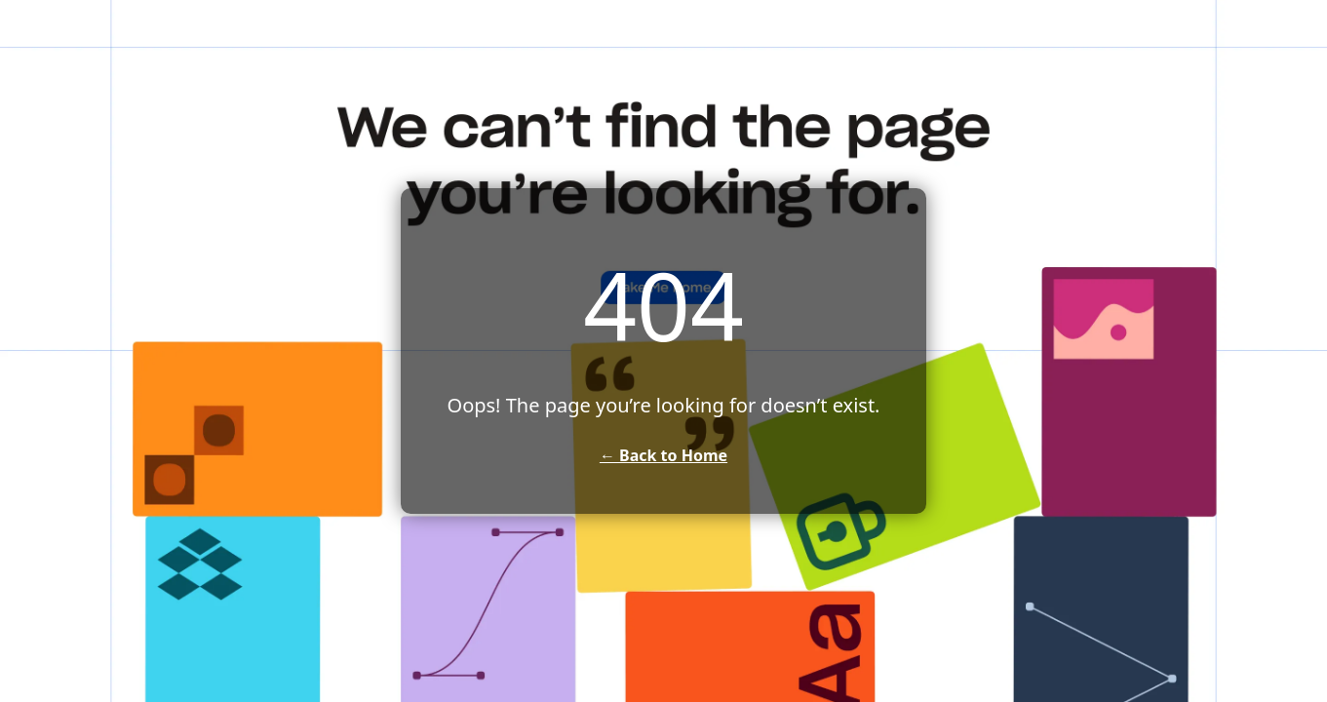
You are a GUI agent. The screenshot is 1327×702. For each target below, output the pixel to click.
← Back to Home (663, 455)
